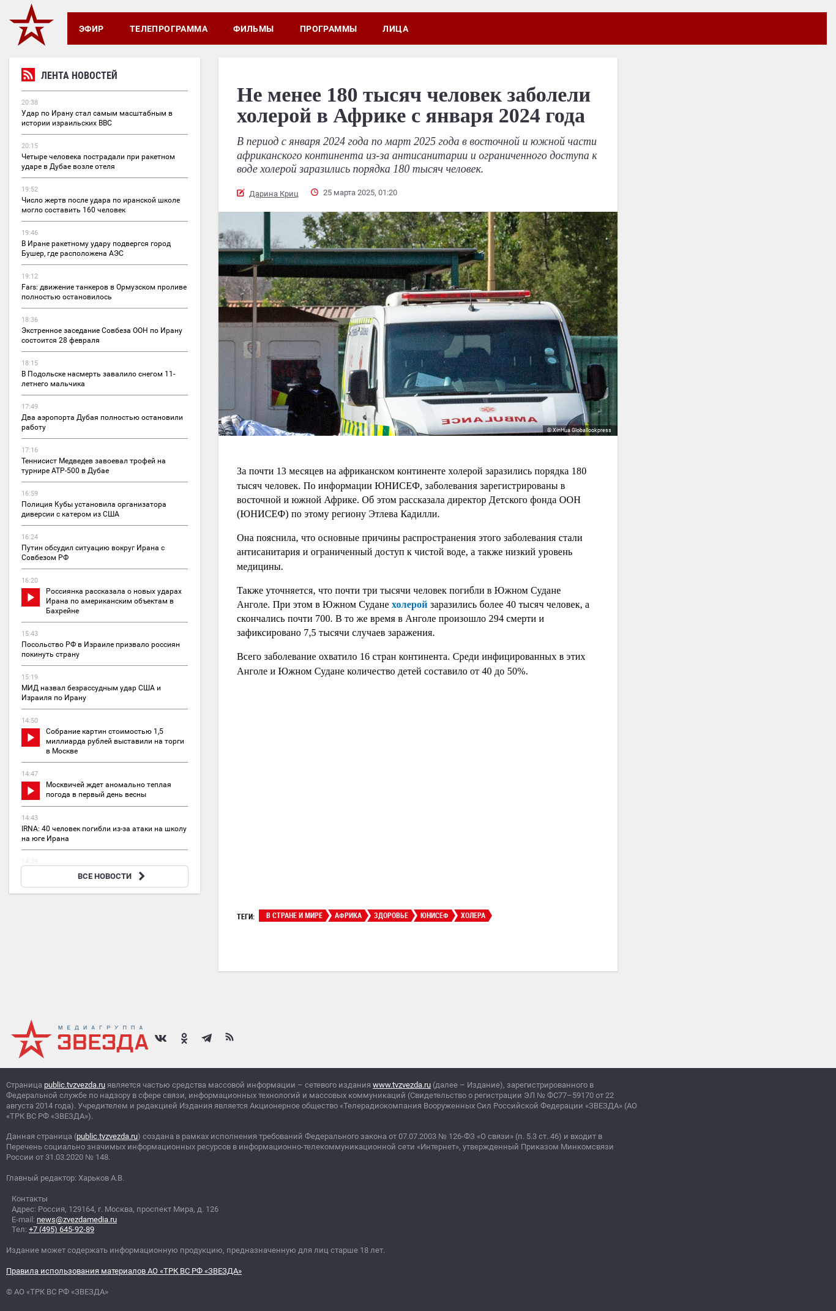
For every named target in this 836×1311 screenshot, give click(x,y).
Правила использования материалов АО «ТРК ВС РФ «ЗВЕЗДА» (124, 1271)
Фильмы (253, 29)
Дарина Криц (274, 193)
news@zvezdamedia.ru (77, 1219)
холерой (410, 604)
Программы (328, 29)
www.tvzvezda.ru (402, 1084)
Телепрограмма (168, 29)
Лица (395, 29)
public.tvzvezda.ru (74, 1084)
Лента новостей (69, 77)
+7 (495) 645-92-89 (61, 1229)
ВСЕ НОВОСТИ (113, 876)
